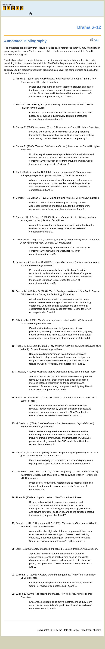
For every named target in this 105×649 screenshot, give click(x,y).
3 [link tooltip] (13, 8)
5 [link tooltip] (22, 8)
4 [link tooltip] (17, 8)
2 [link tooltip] (8, 8)
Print (96, 40)
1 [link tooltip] (4, 8)
